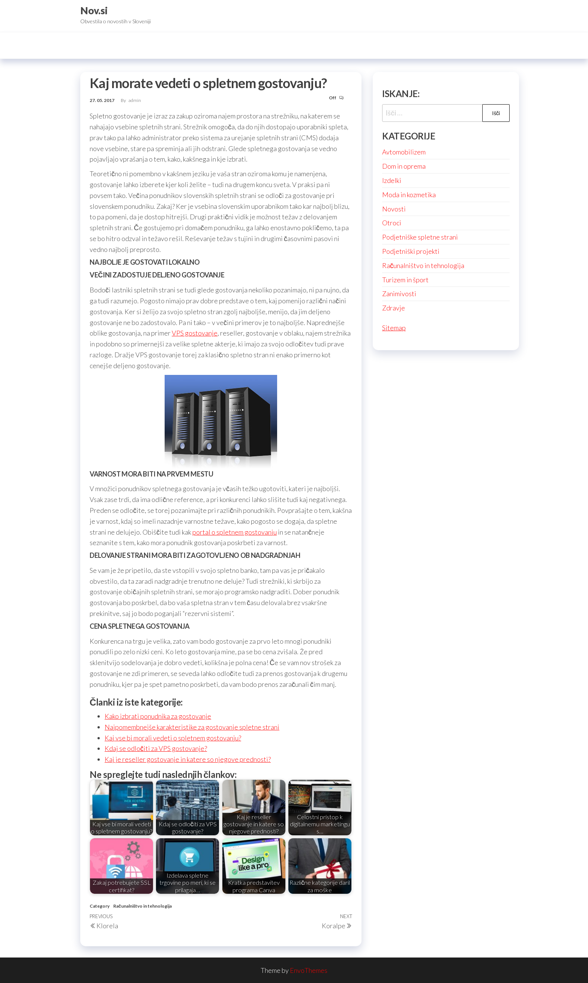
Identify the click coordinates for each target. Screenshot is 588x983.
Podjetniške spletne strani (420, 237)
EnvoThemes (308, 970)
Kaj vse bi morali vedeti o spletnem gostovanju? (173, 738)
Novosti (394, 209)
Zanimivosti (399, 293)
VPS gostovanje (195, 333)
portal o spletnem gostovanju (234, 532)
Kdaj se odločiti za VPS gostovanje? (156, 748)
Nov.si (94, 10)
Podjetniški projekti (411, 251)
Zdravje (393, 308)
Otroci (391, 223)
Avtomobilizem (404, 152)
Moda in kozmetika (409, 194)
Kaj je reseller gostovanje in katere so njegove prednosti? (188, 759)
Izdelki (391, 180)
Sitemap (394, 328)
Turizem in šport (405, 280)
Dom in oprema (404, 166)
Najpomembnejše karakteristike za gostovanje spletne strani (192, 727)
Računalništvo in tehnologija (142, 906)
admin (135, 100)
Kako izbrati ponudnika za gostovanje (158, 716)
